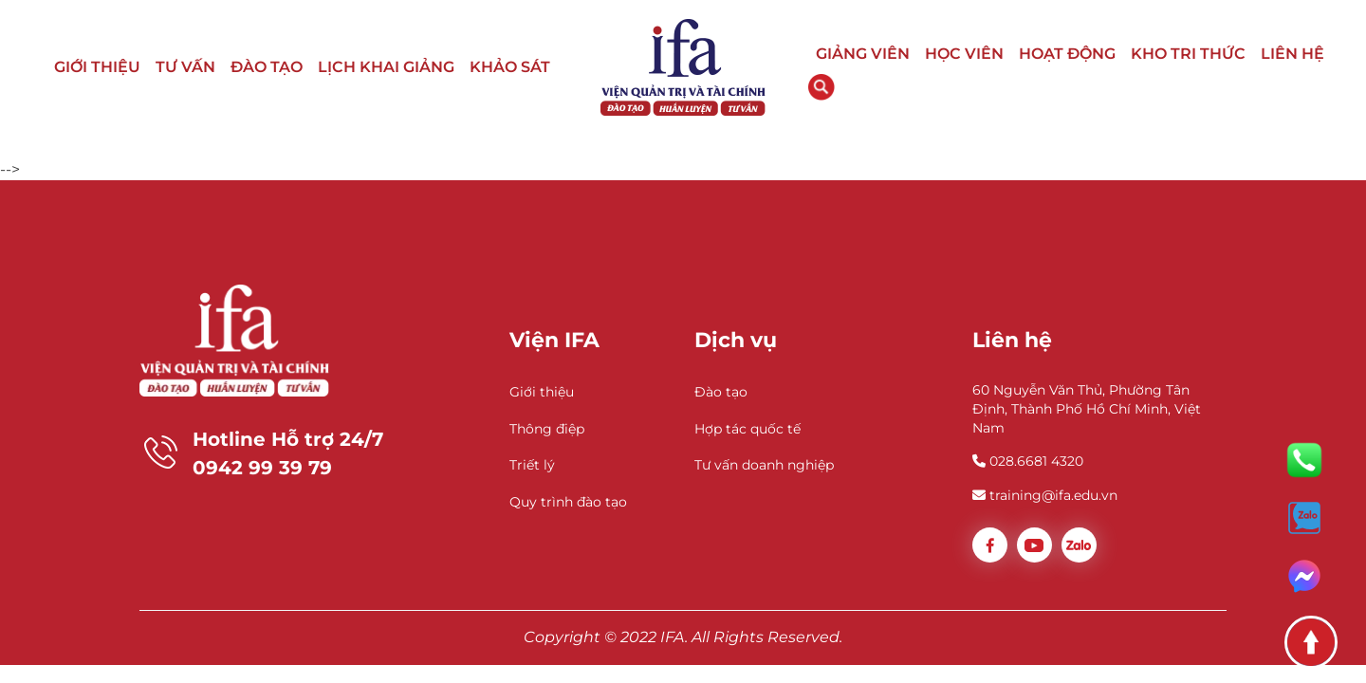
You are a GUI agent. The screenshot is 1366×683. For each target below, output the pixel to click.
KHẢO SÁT (510, 67)
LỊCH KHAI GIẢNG (386, 67)
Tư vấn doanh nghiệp (764, 464)
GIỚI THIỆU (97, 67)
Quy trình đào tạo (568, 501)
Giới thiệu (541, 391)
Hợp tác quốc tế (747, 428)
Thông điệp (546, 428)
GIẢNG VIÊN (863, 54)
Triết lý (532, 464)
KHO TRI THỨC (1188, 54)
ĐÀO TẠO (267, 67)
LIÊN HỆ (1292, 54)
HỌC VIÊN (964, 54)
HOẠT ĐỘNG (1067, 54)
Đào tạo (721, 391)
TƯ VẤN (185, 67)
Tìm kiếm (821, 87)
